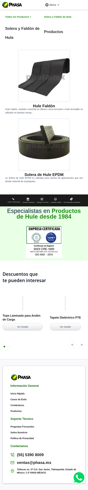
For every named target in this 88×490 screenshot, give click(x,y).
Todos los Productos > (18, 16)
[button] (52, 5)
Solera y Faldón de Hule (57, 16)
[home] (11, 5)
